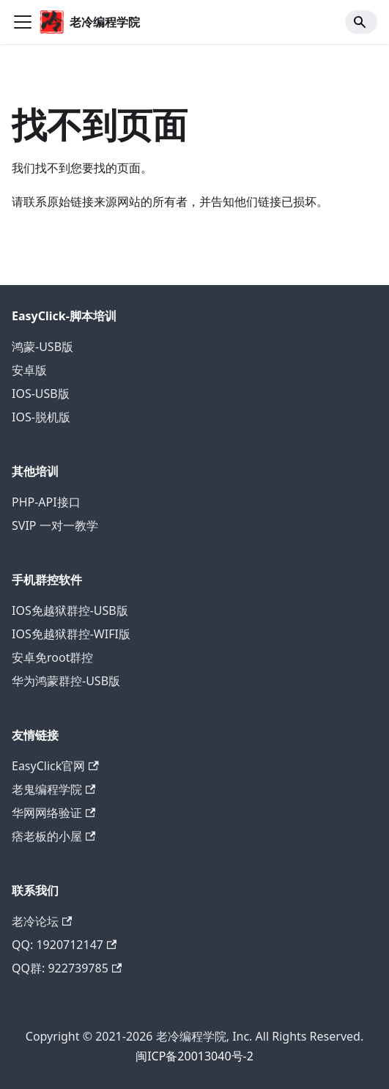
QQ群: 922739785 (67, 968)
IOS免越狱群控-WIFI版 (71, 634)
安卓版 (29, 370)
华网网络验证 (53, 813)
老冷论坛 (42, 921)
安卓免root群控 (52, 657)
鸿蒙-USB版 (42, 347)
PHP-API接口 (46, 502)
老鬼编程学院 (53, 789)
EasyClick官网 (55, 766)
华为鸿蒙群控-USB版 (66, 681)
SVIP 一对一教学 (55, 525)
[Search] (361, 22)
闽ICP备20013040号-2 (194, 1056)
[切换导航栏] (23, 22)
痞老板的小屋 (53, 836)
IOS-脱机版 (41, 417)
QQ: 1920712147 (64, 945)
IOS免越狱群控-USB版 (70, 610)
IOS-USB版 (41, 393)
